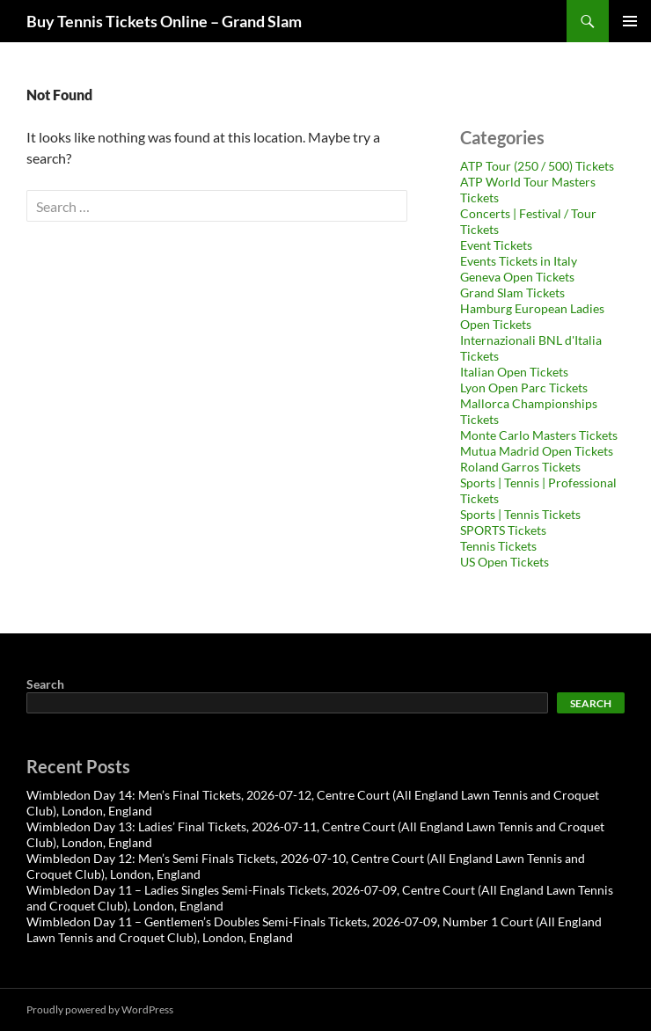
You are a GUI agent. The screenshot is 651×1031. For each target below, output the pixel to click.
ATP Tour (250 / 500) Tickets (537, 165)
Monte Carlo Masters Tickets (539, 435)
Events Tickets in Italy (518, 260)
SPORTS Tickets (503, 530)
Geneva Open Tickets (517, 276)
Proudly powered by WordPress (99, 1009)
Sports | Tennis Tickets (520, 514)
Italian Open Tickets (514, 371)
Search (45, 683)
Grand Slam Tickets (512, 292)
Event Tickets (496, 245)
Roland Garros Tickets (520, 466)
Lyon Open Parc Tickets (524, 387)
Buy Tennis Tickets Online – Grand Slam (164, 21)
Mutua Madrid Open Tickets (536, 450)
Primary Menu (630, 21)
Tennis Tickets (498, 545)
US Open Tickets (504, 561)
